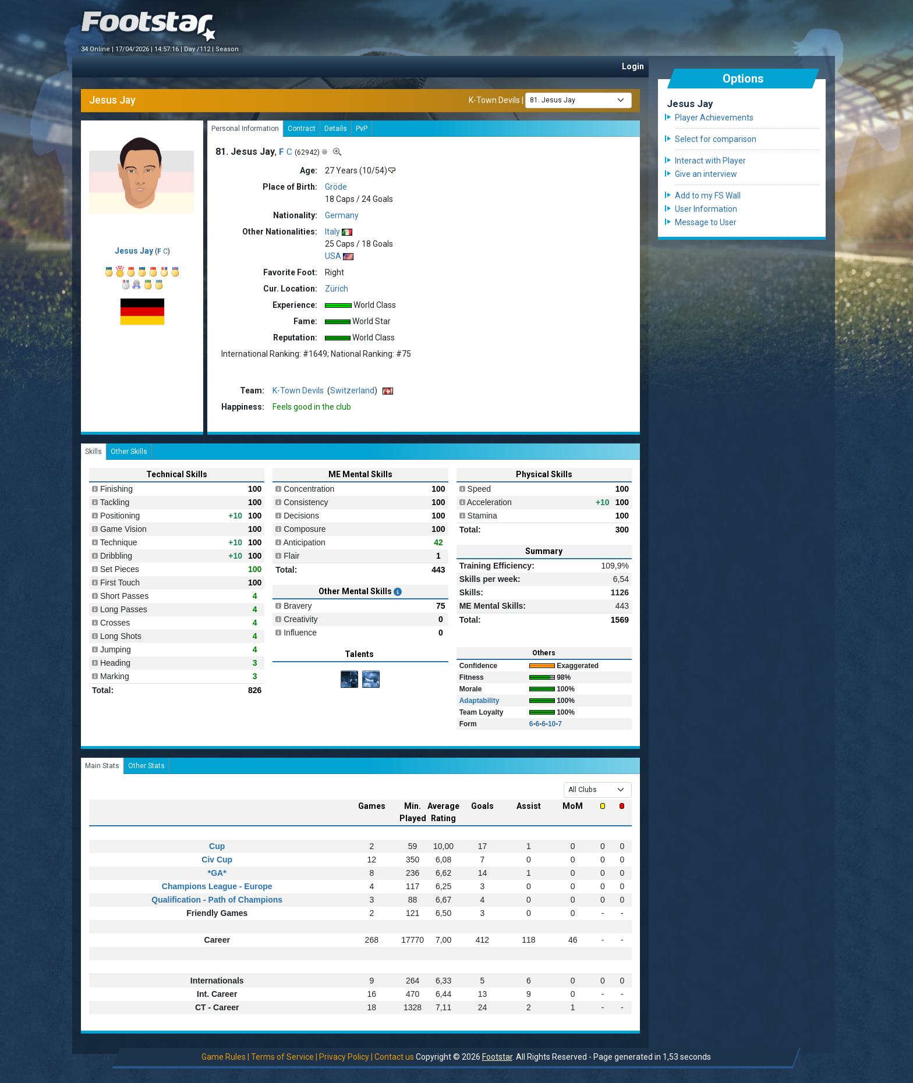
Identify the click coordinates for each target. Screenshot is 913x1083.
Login (633, 66)
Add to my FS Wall (708, 195)
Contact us (394, 1056)
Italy (332, 231)
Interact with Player (710, 160)
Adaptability (479, 701)
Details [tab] (335, 129)
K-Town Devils (494, 99)
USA (333, 256)
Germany (342, 215)
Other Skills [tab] (129, 452)
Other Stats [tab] (146, 766)
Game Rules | (225, 1056)
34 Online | (98, 49)
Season (227, 49)
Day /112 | (199, 49)
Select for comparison (715, 139)
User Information (706, 209)
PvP (361, 129)
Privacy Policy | (346, 1056)
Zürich (336, 288)
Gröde (336, 186)
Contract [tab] (302, 129)
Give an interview (706, 174)
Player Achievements (714, 117)
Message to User (706, 222)
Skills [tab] (93, 452)
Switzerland (352, 390)
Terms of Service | (284, 1056)
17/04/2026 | (134, 49)
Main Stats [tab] (102, 766)
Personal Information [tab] (245, 129)
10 (551, 724)
